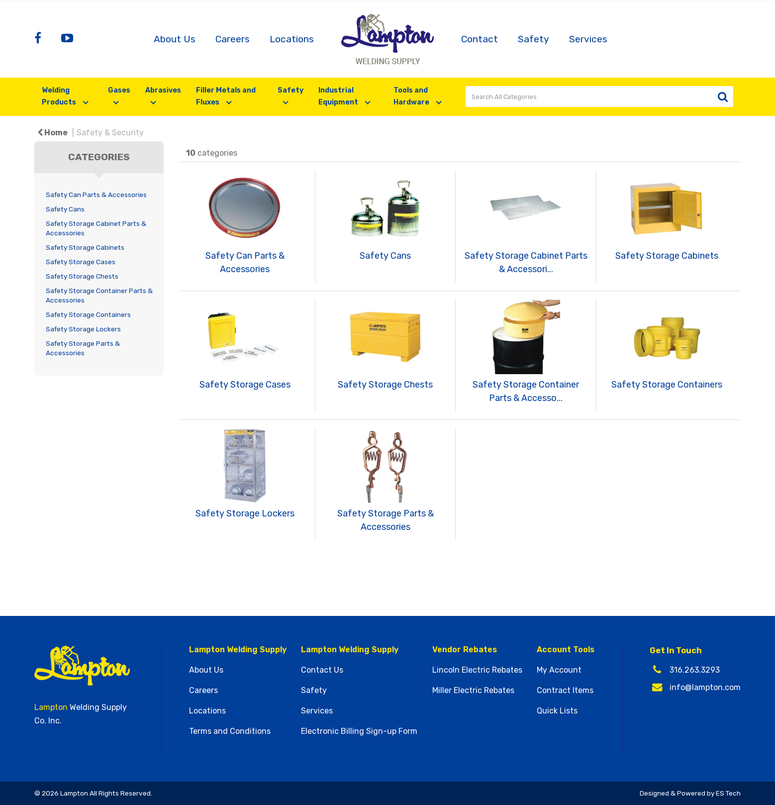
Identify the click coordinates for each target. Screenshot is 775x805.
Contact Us (322, 670)
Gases (119, 90)
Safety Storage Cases (80, 262)
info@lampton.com (705, 687)
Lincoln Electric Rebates (477, 670)
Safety (533, 39)
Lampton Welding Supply (238, 650)
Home (52, 132)
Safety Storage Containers (88, 314)
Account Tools (565, 650)
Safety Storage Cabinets (85, 247)
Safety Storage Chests (82, 276)
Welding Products (60, 96)
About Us (174, 39)
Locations (292, 39)
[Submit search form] (722, 96)
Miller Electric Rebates (473, 691)
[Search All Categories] (599, 96)
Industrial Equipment (339, 96)
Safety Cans (65, 209)
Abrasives (163, 90)
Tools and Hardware (412, 96)
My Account (559, 670)
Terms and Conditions (230, 731)
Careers (232, 39)
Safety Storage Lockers (83, 329)
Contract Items (565, 691)
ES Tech (728, 793)
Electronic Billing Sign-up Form (359, 731)
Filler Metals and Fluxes (226, 96)
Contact (479, 39)
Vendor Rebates (464, 650)
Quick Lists (557, 711)
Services (588, 39)
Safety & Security (110, 132)
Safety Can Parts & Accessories (96, 195)
